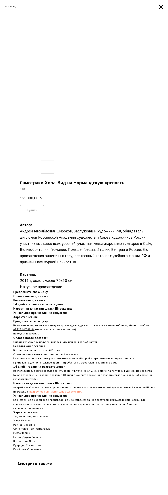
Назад (12, 6)
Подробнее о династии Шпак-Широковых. (55, 391)
